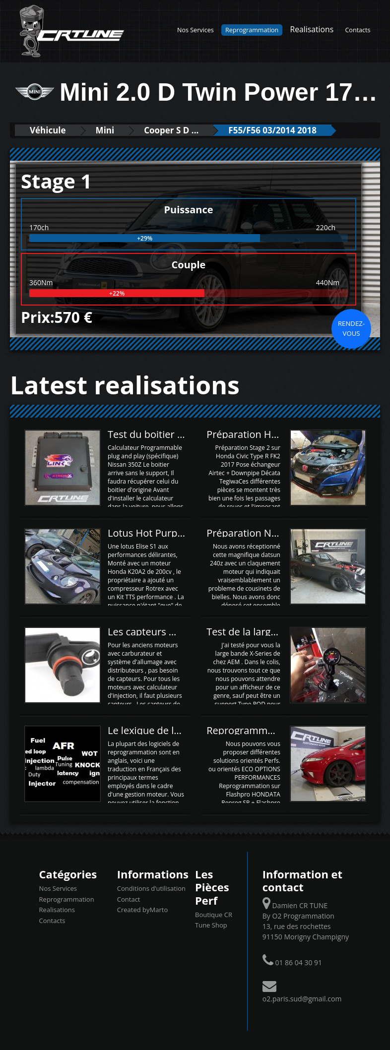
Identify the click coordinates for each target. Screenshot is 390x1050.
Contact (128, 899)
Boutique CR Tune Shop (213, 920)
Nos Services (195, 30)
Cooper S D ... (171, 130)
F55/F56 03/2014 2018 (272, 130)
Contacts (357, 30)
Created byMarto (142, 909)
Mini (105, 130)
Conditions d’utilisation (151, 888)
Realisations (312, 29)
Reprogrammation (251, 30)
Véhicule (48, 130)
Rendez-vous (351, 328)
